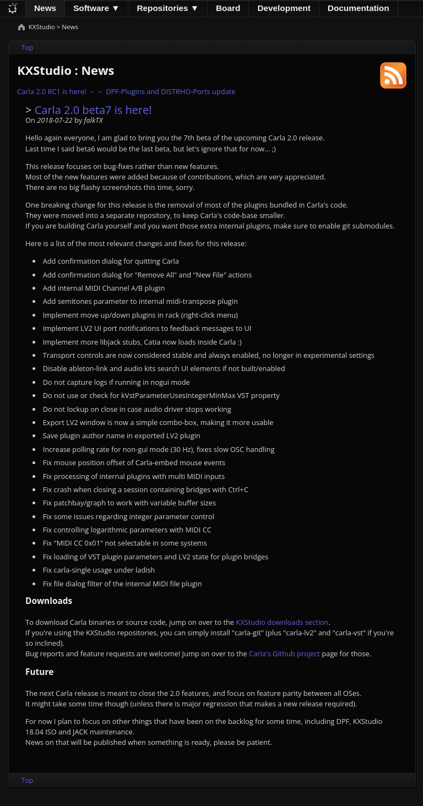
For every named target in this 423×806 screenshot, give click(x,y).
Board (228, 8)
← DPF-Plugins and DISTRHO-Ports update (166, 91)
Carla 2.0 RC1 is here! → (56, 91)
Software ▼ (96, 8)
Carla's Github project (284, 653)
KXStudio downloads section (282, 622)
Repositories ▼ (168, 8)
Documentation (358, 8)
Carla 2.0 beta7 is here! (93, 109)
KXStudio (43, 27)
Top (27, 47)
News (45, 8)
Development (283, 8)
